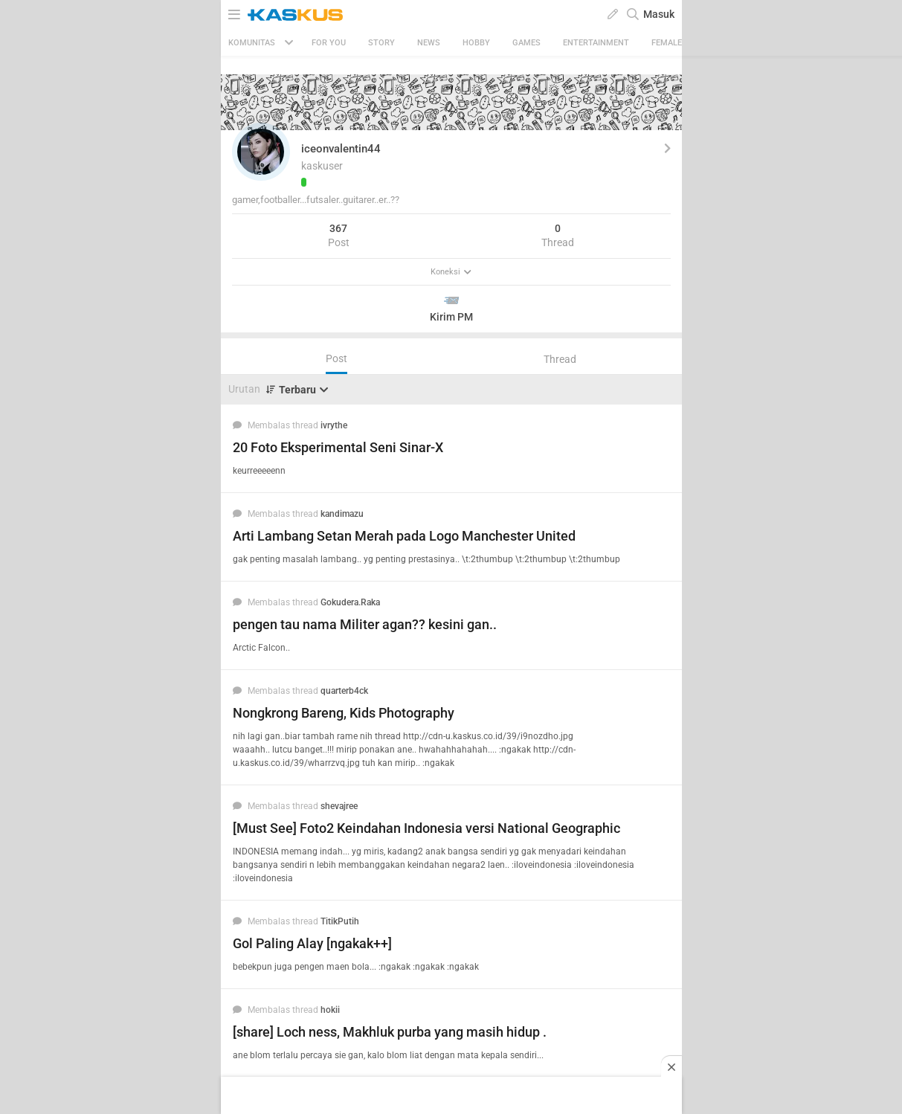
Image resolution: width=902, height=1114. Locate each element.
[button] (261, 152)
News (428, 43)
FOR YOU (329, 43)
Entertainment (596, 43)
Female (666, 43)
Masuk (658, 14)
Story (381, 43)
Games (526, 43)
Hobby (476, 43)
